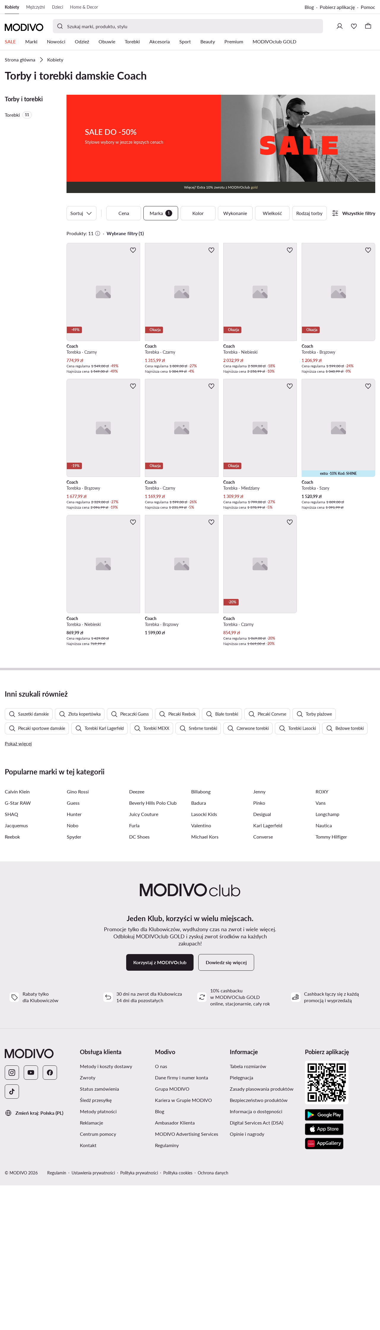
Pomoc (368, 7)
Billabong (200, 936)
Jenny (259, 936)
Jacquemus (16, 970)
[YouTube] (31, 1217)
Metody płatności (98, 1256)
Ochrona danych (213, 1317)
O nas (161, 1211)
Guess (73, 947)
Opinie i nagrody (247, 1278)
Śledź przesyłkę (96, 1244)
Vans (321, 947)
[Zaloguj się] (339, 26)
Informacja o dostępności (256, 1256)
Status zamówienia (99, 1233)
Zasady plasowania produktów (262, 1233)
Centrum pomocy (98, 1278)
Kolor (198, 213)
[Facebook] (50, 1217)
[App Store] (324, 1274)
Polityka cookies (177, 1317)
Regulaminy (167, 1290)
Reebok (12, 981)
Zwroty (87, 1222)
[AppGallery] (324, 1288)
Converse (263, 981)
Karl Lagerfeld (267, 970)
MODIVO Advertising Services (186, 1278)
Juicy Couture (143, 958)
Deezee (136, 936)
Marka (161, 213)
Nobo (72, 970)
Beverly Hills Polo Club (153, 947)
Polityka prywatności (139, 1317)
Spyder (74, 981)
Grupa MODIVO (172, 1233)
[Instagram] (12, 1217)
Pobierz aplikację (337, 7)
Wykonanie (235, 213)
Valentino (201, 970)
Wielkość (272, 213)
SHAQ (11, 958)
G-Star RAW (18, 947)
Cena (123, 213)
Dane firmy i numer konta (181, 1222)
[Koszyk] (368, 26)
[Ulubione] (354, 26)
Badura (198, 947)
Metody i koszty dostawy (106, 1211)
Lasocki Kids (204, 958)
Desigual (262, 958)
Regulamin (56, 1317)
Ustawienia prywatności (93, 1317)
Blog (309, 7)
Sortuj (81, 213)
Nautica (324, 970)
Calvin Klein (17, 936)
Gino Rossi (78, 936)
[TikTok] (12, 1236)
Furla (134, 970)
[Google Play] (324, 1260)
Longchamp (327, 958)
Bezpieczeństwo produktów (259, 1244)
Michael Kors (204, 981)
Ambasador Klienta (175, 1267)
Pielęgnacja (241, 1222)
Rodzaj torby (309, 213)
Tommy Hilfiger (331, 981)
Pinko (259, 947)
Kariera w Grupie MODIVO (183, 1244)
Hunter (74, 958)
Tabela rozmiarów (248, 1211)
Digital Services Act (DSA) (256, 1267)
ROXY (322, 936)
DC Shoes (139, 981)
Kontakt (88, 1290)
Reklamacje (91, 1267)
